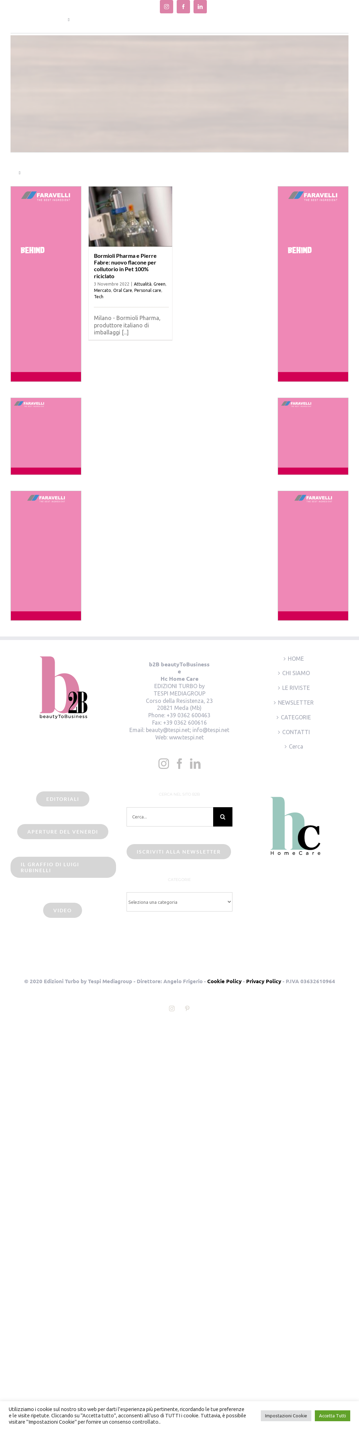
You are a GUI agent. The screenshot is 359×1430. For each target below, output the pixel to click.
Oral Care (122, 290)
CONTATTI (296, 732)
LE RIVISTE (296, 688)
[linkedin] (200, 6)
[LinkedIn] (195, 763)
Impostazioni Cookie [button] (286, 1415)
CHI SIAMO (296, 673)
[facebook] (183, 6)
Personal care (147, 290)
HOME (296, 658)
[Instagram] (163, 763)
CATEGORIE (296, 717)
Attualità (142, 284)
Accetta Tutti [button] (332, 1415)
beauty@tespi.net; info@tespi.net (187, 730)
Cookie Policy (224, 981)
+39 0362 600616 (185, 722)
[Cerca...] (170, 817)
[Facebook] (179, 763)
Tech (98, 296)
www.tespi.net (186, 737)
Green (159, 284)
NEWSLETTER (296, 702)
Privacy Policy (263, 981)
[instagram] (166, 6)
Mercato (102, 290)
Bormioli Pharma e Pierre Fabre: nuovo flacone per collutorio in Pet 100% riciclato (125, 265)
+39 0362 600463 (188, 715)
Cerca (296, 746)
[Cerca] (222, 817)
